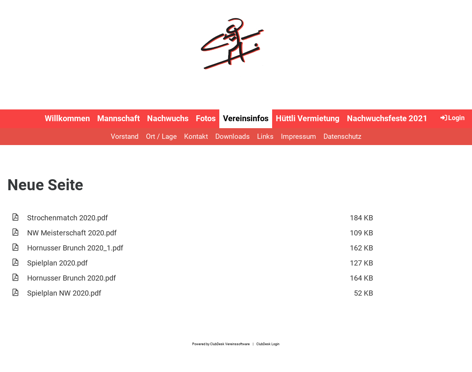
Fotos (206, 118)
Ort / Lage (161, 136)
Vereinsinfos (245, 118)
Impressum (298, 136)
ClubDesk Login (267, 344)
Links (265, 136)
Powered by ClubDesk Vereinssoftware (221, 344)
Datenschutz (342, 136)
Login (452, 117)
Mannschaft (118, 118)
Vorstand (125, 136)
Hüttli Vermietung (308, 118)
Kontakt (196, 136)
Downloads (232, 136)
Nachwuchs (168, 118)
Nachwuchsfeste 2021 (387, 118)
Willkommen (67, 118)
